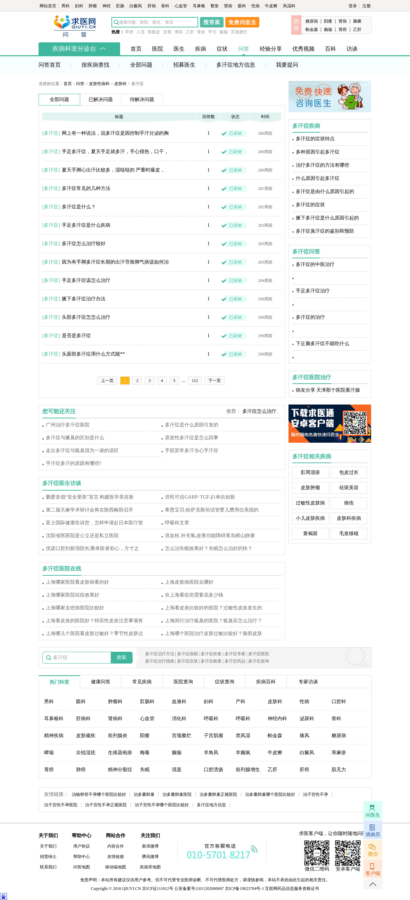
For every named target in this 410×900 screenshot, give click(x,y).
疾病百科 (266, 681)
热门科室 (59, 682)
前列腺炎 (117, 735)
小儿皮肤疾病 (310, 518)
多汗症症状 (187, 661)
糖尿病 (312, 21)
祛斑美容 (349, 487)
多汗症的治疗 (310, 317)
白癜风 (136, 5)
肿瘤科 (115, 701)
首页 (136, 49)
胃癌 (342, 29)
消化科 (179, 718)
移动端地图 (115, 867)
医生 (179, 49)
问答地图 (81, 867)
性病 (256, 5)
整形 (215, 5)
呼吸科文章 (177, 522)
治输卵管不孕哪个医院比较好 (99, 794)
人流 (140, 32)
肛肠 (120, 5)
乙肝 (190, 32)
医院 (157, 49)
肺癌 (81, 769)
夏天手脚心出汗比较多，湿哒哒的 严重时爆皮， (113, 170)
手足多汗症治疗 (313, 290)
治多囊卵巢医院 (177, 794)
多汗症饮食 (211, 653)
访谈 (352, 49)
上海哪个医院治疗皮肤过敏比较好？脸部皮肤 (213, 633)
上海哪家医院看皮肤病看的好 (77, 582)
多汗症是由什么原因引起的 (325, 191)
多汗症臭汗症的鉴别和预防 (325, 231)
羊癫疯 (243, 752)
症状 (222, 49)
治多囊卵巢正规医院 (218, 794)
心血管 (181, 5)
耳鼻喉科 (54, 718)
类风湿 (243, 735)
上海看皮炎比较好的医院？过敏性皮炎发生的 (213, 607)
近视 (167, 32)
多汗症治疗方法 (159, 653)
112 (195, 380)
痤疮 (349, 503)
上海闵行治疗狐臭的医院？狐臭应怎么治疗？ (213, 620)
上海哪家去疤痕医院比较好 (75, 607)
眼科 (242, 5)
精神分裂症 (120, 769)
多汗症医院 (258, 653)
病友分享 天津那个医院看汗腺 (328, 390)
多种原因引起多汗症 (318, 152)
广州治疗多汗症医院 (68, 424)
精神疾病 (54, 735)
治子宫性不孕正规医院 (106, 804)
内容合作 (115, 846)
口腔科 (339, 701)
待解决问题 (142, 99)
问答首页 (50, 65)
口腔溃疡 (213, 769)
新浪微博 (150, 846)
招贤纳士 (48, 856)
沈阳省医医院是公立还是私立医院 (82, 535)
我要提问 (287, 65)
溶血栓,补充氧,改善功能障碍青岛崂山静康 (210, 535)
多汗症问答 (306, 252)
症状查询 (224, 681)
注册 (366, 5)
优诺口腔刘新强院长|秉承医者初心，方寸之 (92, 548)
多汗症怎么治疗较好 (84, 243)
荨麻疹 (339, 752)
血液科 (179, 701)
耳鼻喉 (199, 5)
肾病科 (115, 718)
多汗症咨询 (258, 661)
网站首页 (48, 5)
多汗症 (51, 133)
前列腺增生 (248, 769)
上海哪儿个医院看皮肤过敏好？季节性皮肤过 (94, 633)
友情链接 (115, 856)
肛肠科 (147, 701)
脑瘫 (357, 21)
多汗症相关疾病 (311, 456)
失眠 (145, 769)
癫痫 (223, 32)
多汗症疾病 (306, 126)
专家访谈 (308, 681)
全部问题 (141, 65)
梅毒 (145, 752)
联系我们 (48, 867)
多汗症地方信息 (235, 65)
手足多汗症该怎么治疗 (86, 280)
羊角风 (211, 752)
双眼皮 (154, 32)
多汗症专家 (235, 653)
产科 (240, 701)
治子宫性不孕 (315, 794)
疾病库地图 (150, 867)
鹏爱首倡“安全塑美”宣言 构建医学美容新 (90, 497)
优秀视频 (303, 49)
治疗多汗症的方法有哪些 (322, 165)
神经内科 (277, 718)
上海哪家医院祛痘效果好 (72, 595)
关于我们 (48, 846)
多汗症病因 (187, 653)
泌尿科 (307, 718)
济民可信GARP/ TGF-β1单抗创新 (200, 497)
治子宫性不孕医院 (60, 804)
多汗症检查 (211, 661)
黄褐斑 (310, 533)
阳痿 (328, 21)
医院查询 (183, 681)
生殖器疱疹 (120, 752)
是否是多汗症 (76, 335)
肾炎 (201, 32)
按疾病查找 (95, 65)
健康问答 (100, 681)
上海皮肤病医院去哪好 (189, 582)
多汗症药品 (235, 661)
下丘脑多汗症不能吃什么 (322, 343)
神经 (107, 5)
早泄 (129, 32)
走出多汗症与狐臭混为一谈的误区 (82, 450)
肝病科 (83, 718)
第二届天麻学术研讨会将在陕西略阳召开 (89, 509)
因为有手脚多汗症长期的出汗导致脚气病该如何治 (115, 262)
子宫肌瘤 (213, 735)
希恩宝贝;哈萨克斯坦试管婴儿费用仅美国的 (212, 509)
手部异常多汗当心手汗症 (191, 450)
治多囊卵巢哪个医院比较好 (270, 794)
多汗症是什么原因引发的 (191, 424)
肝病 (152, 5)
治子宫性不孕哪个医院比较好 (162, 804)
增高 (178, 32)
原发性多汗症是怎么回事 (191, 437)
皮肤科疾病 (349, 518)
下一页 (214, 380)
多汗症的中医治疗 (315, 264)
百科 (330, 49)
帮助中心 (81, 856)
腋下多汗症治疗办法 (84, 298)
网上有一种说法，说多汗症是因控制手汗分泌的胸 (115, 133)
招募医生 (184, 65)
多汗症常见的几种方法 (86, 188)
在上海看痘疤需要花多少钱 (194, 595)
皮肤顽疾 (85, 735)
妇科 (79, 5)
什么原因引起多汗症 (318, 178)
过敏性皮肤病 (310, 503)
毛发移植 (349, 533)
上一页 (107, 380)
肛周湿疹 (310, 472)
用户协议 (81, 846)
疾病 (200, 49)
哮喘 (49, 752)
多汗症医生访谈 (61, 483)
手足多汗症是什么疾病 (86, 225)
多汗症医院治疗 (311, 377)
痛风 (304, 735)
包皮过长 (349, 472)
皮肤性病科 (99, 83)
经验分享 (271, 49)
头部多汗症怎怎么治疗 (86, 317)
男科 (66, 5)
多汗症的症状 (310, 204)
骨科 (165, 5)
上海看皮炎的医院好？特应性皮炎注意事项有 (94, 620)
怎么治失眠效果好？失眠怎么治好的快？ (208, 548)
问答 (243, 49)
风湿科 (289, 5)
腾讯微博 (150, 856)
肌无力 (339, 769)
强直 (177, 769)
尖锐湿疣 (85, 752)
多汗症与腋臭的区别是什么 (75, 437)
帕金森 (312, 29)
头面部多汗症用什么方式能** (93, 354)
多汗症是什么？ (79, 206)
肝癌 (304, 769)
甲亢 (212, 32)
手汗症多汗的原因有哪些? (73, 463)
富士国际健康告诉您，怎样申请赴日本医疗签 (94, 522)
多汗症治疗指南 (159, 661)
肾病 (228, 5)
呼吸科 (211, 718)
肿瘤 (93, 5)
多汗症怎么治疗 (259, 411)
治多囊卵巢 (144, 794)
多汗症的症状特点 (315, 138)
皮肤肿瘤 (310, 487)
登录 (353, 5)
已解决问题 (101, 99)
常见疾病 (142, 681)
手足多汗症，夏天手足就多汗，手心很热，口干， (115, 151)
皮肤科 (120, 83)
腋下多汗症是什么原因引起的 (327, 217)
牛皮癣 (271, 5)
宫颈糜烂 (239, 32)
